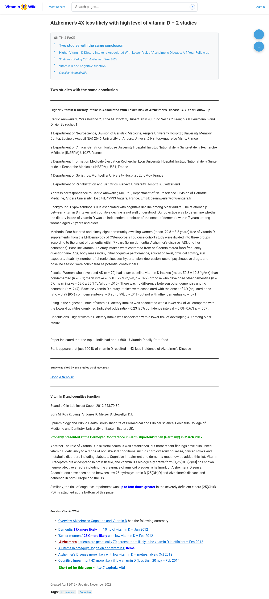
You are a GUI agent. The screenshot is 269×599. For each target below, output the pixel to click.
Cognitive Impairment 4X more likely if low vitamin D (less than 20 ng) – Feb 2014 (118, 561)
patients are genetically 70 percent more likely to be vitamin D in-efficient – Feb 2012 (130, 542)
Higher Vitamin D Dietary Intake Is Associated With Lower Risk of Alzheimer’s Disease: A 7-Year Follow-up (134, 53)
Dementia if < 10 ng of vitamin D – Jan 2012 (103, 529)
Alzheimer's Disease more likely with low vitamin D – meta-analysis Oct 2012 (115, 554)
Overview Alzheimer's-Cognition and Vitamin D (92, 521)
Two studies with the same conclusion (91, 45)
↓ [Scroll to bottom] (259, 46)
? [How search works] (192, 7)
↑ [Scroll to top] (259, 34)
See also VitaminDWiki (73, 72)
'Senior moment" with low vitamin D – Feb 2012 (105, 536)
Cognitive (85, 592)
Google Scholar (62, 377)
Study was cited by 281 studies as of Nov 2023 (88, 59)
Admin (260, 7)
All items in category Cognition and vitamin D (91, 548)
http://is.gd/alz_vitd (110, 568)
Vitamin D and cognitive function (82, 66)
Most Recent (57, 7)
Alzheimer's (68, 592)
